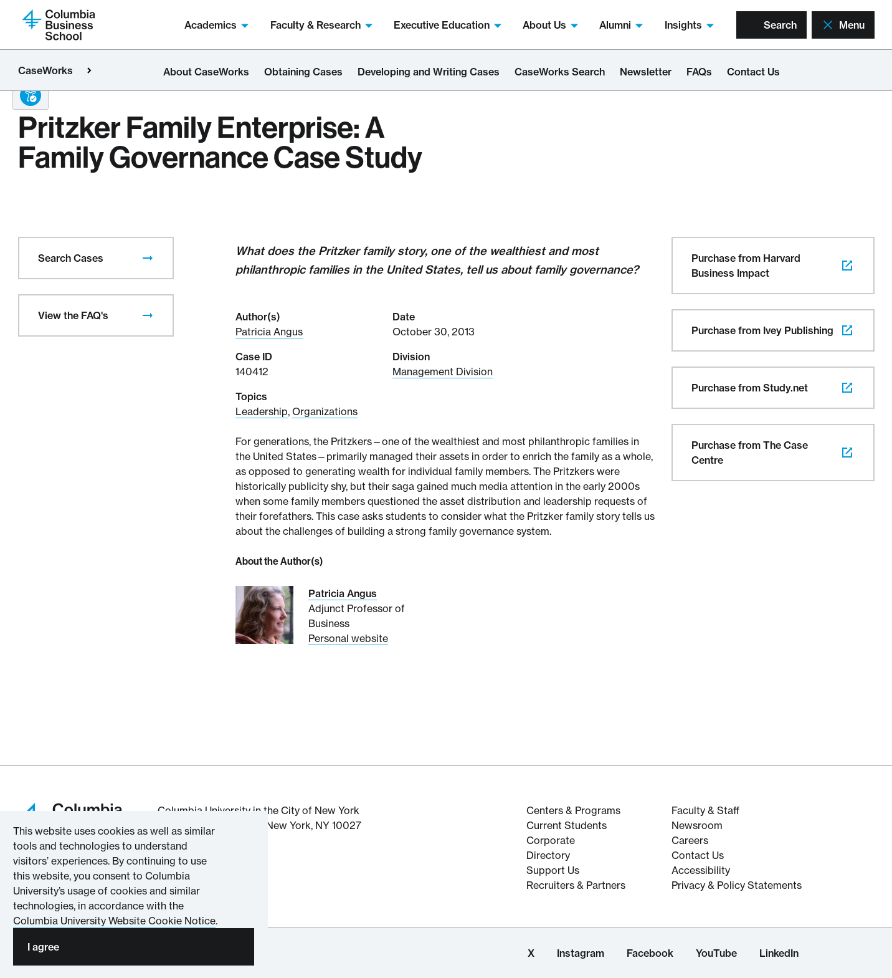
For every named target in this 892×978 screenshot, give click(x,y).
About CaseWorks (206, 71)
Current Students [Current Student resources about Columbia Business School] (566, 825)
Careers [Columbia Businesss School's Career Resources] (689, 840)
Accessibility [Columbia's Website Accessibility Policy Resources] (700, 870)
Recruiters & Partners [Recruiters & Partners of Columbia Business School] (575, 885)
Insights (690, 25)
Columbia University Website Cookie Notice (114, 920)
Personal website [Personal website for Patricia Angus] (348, 638)
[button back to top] (855, 923)
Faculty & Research (322, 25)
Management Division (442, 371)
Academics (217, 25)
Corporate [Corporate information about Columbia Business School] (550, 840)
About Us (552, 25)
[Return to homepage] (58, 23)
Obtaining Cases (303, 71)
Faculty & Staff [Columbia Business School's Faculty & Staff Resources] (705, 810)
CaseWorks (45, 70)
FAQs (699, 71)
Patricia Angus (269, 331)
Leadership (261, 411)
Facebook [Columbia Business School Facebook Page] (650, 953)
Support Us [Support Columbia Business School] (552, 870)
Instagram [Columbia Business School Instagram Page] (580, 953)
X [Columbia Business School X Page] (531, 953)
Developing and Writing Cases (429, 71)
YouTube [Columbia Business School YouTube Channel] (716, 953)
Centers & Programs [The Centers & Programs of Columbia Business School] (573, 810)
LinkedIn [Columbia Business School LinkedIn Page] (779, 953)
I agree (43, 947)
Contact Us (753, 71)
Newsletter (645, 71)
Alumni (622, 25)
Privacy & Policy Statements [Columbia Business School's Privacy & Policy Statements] (736, 885)
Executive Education (449, 25)
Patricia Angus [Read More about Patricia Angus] (342, 593)
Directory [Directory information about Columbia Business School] (548, 855)
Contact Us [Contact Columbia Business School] (697, 855)
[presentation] (148, 258)
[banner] (855, 923)
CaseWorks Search (560, 71)
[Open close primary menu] (89, 70)
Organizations (325, 411)
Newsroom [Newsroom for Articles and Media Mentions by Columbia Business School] (697, 825)
